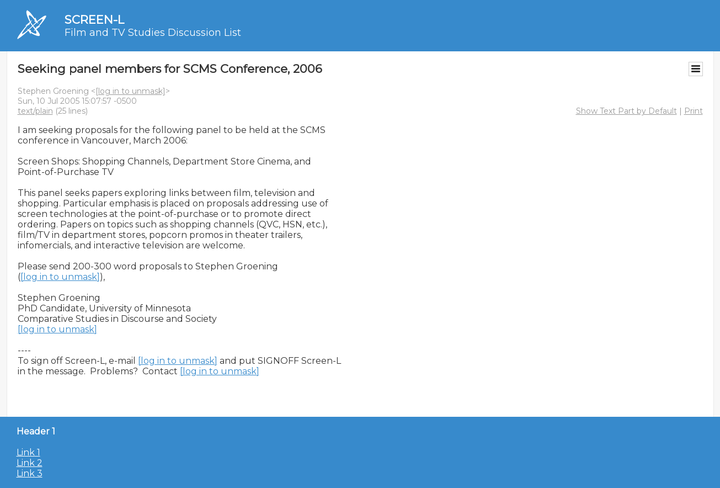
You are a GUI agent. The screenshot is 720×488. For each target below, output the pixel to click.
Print (693, 111)
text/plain (35, 111)
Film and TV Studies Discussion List (153, 32)
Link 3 (29, 473)
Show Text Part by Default (626, 111)
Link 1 (28, 452)
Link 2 (29, 463)
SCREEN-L (94, 19)
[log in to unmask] (130, 91)
